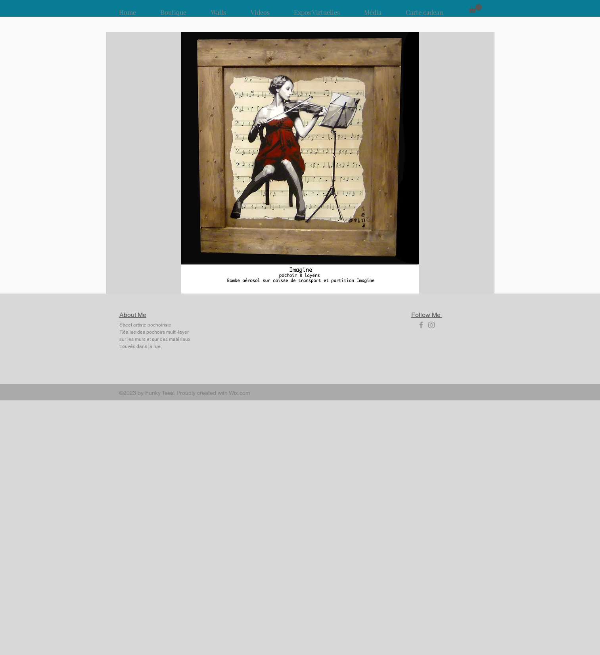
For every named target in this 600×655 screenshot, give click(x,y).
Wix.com (239, 393)
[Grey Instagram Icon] (431, 325)
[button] (475, 8)
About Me (132, 315)
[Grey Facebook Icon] (421, 325)
